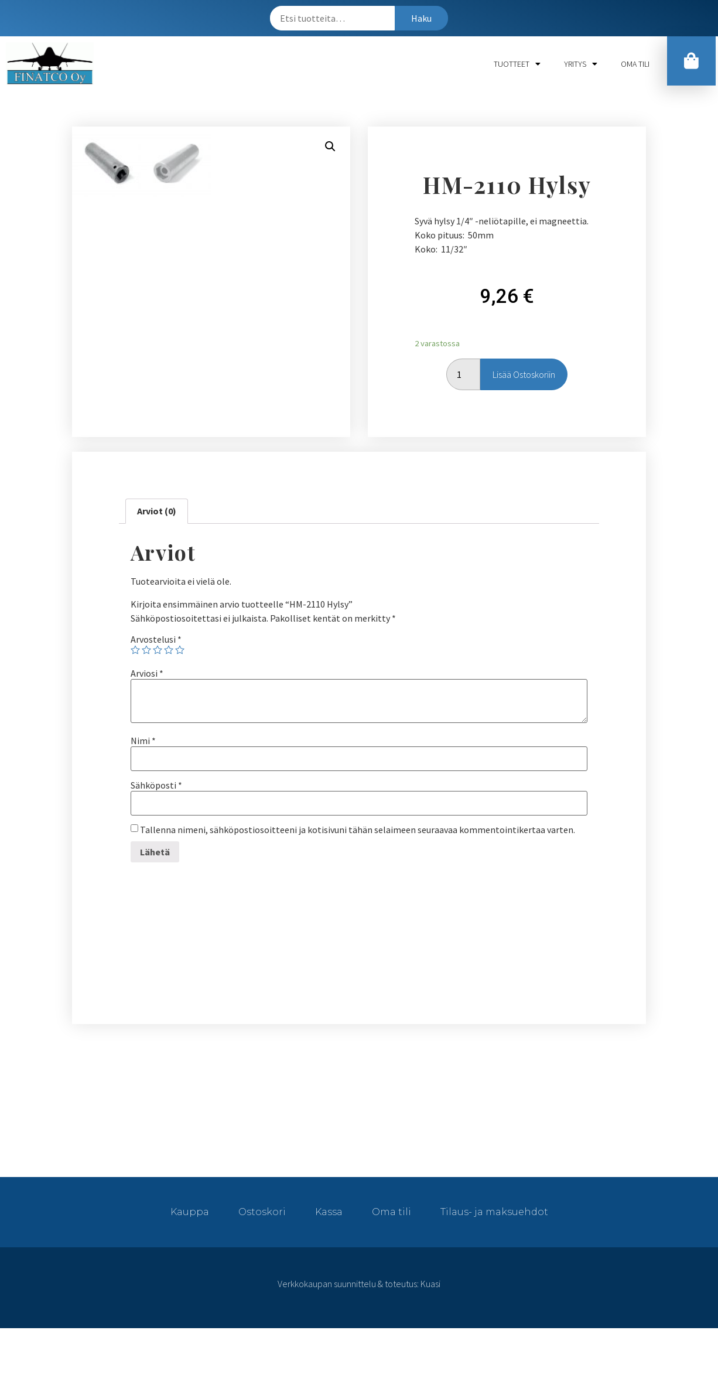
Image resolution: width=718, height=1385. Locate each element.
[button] (692, 62)
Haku (421, 18)
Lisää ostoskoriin (524, 402)
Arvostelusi (156, 696)
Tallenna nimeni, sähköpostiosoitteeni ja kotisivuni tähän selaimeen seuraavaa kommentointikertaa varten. (357, 886)
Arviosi (147, 730)
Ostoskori (262, 1268)
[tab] (156, 568)
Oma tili (635, 64)
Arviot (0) (156, 568)
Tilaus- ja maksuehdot (494, 1268)
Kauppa (189, 1268)
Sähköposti (156, 842)
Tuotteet (517, 64)
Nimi (143, 797)
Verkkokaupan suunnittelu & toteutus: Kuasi (359, 1340)
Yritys (580, 64)
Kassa (329, 1268)
